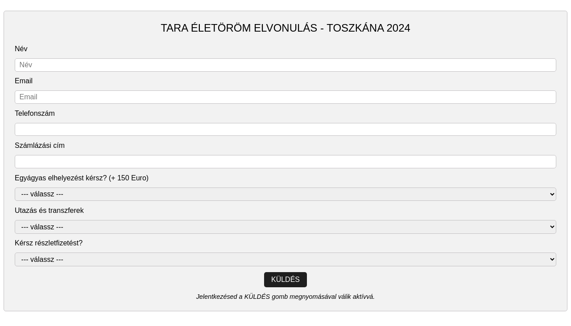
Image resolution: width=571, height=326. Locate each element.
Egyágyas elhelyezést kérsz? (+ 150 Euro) (82, 178)
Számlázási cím (40, 145)
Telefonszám (35, 113)
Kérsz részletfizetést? (49, 243)
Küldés (285, 279)
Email (24, 81)
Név (21, 49)
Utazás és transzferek (49, 210)
